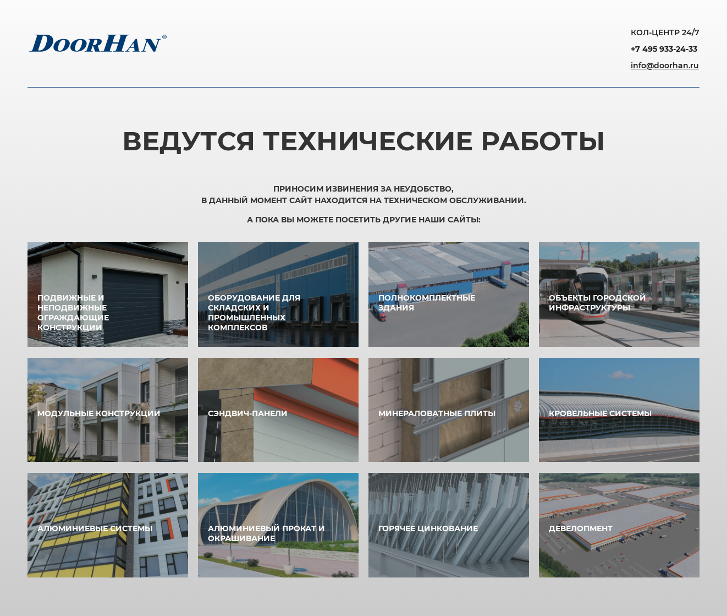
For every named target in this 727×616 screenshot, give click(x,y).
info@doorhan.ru (665, 65)
